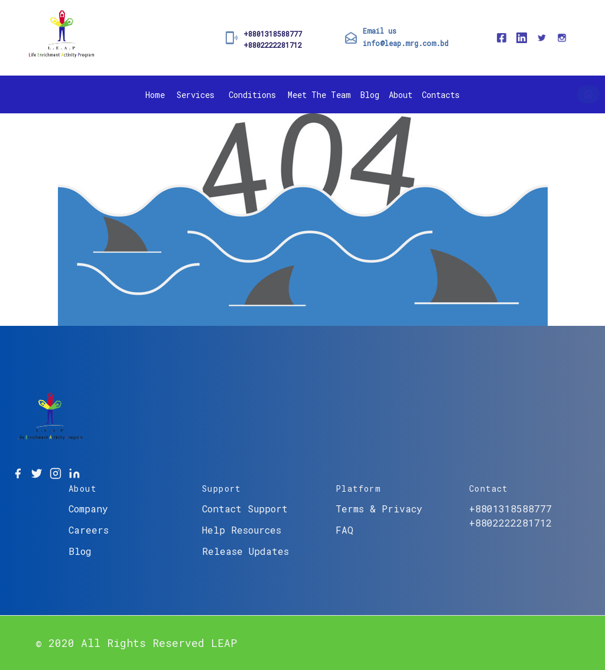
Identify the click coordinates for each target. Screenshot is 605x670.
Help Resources (241, 530)
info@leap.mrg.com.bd (405, 43)
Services (195, 94)
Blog (369, 94)
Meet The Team (319, 94)
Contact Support (245, 508)
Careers (89, 530)
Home (155, 94)
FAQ (344, 530)
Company (88, 508)
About (400, 94)
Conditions (252, 94)
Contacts (441, 94)
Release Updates (245, 551)
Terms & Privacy (379, 508)
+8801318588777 (272, 33)
